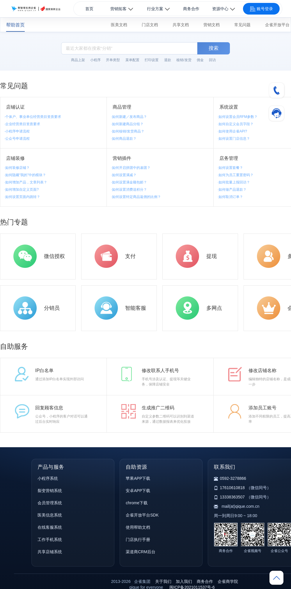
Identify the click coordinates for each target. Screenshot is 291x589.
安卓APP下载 (138, 490)
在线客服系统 (50, 527)
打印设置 (152, 60)
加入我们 (184, 581)
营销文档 (211, 24)
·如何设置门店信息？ (234, 139)
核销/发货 (183, 60)
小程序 (95, 60)
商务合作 (191, 8)
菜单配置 (132, 60)
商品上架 (78, 60)
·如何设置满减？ (123, 175)
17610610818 (232, 487)
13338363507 (232, 497)
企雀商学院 (228, 581)
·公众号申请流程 (17, 139)
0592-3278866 (233, 478)
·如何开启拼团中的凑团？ (130, 168)
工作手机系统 (50, 539)
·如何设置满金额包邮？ (129, 182)
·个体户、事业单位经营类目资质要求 (32, 117)
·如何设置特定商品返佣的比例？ (136, 197)
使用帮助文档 (138, 527)
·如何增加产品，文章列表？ (25, 182)
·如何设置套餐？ (230, 168)
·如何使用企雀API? (232, 131)
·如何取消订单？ (230, 197)
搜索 (214, 48)
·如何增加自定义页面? (21, 190)
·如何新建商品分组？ (127, 124)
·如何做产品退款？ (232, 190)
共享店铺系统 (50, 551)
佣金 (200, 60)
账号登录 (261, 8)
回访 (212, 60)
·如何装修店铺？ (17, 168)
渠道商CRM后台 (140, 551)
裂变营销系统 (50, 490)
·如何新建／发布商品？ (129, 117)
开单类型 (113, 60)
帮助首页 (15, 24)
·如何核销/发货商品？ (127, 131)
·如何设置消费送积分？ (129, 190)
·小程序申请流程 (17, 131)
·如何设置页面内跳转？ (22, 197)
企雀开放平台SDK (142, 515)
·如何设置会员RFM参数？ (238, 117)
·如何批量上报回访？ (234, 182)
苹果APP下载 (138, 478)
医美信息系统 (50, 515)
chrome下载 (137, 502)
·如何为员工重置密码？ (235, 175)
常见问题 (242, 24)
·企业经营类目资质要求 (22, 124)
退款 (167, 60)
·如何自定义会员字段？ (235, 124)
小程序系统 (48, 478)
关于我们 (163, 581)
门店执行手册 (138, 539)
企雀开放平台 (277, 24)
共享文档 (181, 24)
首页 (89, 8)
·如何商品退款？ (123, 139)
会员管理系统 (50, 502)
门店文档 (150, 24)
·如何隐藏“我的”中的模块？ (25, 175)
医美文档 (119, 24)
